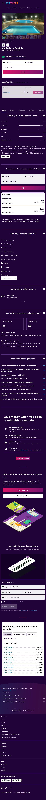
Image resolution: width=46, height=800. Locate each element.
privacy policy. (33, 610)
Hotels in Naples (8, 667)
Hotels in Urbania (16, 710)
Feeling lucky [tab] (32, 634)
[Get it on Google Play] (6, 780)
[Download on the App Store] (17, 780)
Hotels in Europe (16, 709)
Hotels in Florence (8, 655)
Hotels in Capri (7, 662)
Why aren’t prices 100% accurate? (24, 702)
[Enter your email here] (24, 597)
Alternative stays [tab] (19, 634)
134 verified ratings (19, 56)
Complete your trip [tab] (10, 638)
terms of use (24, 610)
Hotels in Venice (8, 657)
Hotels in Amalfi (7, 652)
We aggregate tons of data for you (24, 698)
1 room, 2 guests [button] (9, 67)
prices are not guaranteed (9, 690)
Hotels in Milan (7, 649)
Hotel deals (7, 709)
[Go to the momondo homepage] (12, 3)
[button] (3, 3)
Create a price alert (26, 450)
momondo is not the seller (24, 695)
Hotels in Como (7, 672)
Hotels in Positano (8, 660)
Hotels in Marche (35, 709)
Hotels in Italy (25, 709)
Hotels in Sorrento (8, 665)
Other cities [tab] (7, 634)
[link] (23, 458)
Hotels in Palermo (8, 670)
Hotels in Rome (7, 647)
